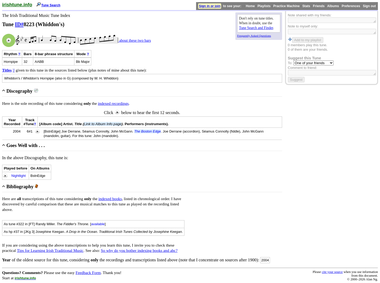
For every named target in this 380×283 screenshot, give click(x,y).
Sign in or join (210, 6)
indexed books (110, 198)
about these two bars (134, 40)
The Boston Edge (147, 131)
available (98, 224)
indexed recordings (113, 103)
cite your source (332, 272)
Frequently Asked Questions (254, 35)
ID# (19, 24)
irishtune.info (17, 4)
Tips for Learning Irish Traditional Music (50, 250)
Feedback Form (88, 272)
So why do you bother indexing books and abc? (139, 250)
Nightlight (18, 176)
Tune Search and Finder (256, 28)
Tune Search (50, 5)
